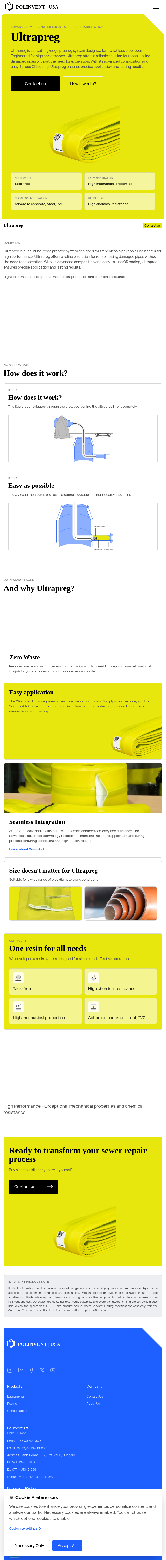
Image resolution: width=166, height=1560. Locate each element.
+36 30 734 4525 (29, 1441)
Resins (12, 1403)
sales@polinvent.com (31, 1448)
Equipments (15, 1396)
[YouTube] (53, 1370)
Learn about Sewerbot (27, 849)
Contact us (152, 225)
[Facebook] (31, 1370)
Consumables (17, 1410)
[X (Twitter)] (42, 1370)
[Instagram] (10, 1370)
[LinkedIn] (20, 1370)
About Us (93, 1403)
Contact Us (95, 1396)
